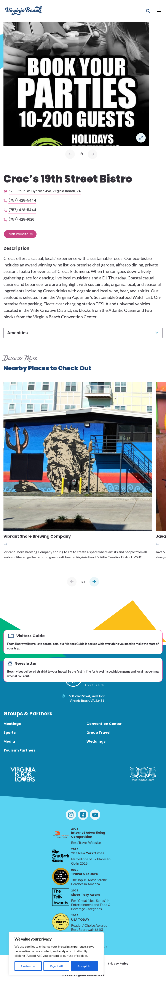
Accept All (84, 966)
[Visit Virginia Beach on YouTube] (95, 814)
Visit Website (18, 234)
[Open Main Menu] (159, 10)
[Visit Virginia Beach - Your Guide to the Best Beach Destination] (24, 11)
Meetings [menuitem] (12, 723)
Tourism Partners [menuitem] (19, 750)
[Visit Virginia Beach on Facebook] (83, 814)
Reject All (56, 966)
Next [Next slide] (92, 154)
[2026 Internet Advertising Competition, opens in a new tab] (60, 835)
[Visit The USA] (143, 774)
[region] (56, 953)
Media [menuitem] (9, 741)
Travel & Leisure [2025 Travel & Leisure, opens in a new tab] (84, 872)
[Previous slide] (72, 582)
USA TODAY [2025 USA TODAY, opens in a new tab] (80, 917)
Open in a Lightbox (141, 138)
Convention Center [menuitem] (104, 723)
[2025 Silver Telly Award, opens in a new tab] (60, 897)
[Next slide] (94, 582)
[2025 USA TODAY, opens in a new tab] (60, 922)
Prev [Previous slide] (70, 154)
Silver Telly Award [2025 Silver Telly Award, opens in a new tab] (85, 893)
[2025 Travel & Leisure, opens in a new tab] (60, 876)
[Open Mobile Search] (148, 10)
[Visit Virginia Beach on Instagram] (71, 814)
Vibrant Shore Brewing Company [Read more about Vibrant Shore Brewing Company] (37, 536)
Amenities (17, 332)
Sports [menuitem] (9, 732)
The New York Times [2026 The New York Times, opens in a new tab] (87, 851)
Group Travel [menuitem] (98, 732)
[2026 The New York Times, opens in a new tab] (60, 855)
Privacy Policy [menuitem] (118, 963)
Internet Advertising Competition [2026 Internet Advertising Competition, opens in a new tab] (88, 833)
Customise (28, 966)
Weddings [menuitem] (95, 741)
